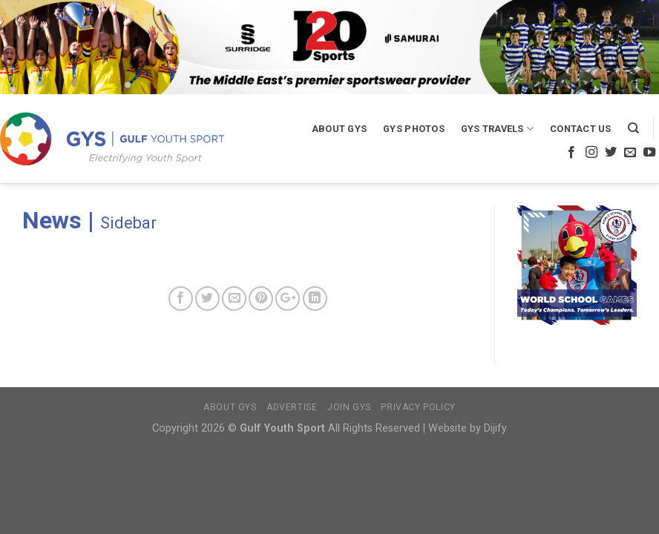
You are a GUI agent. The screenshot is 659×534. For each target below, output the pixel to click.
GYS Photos (414, 128)
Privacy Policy (418, 407)
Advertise (292, 407)
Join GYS (349, 407)
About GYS (339, 128)
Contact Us (581, 128)
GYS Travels (497, 129)
